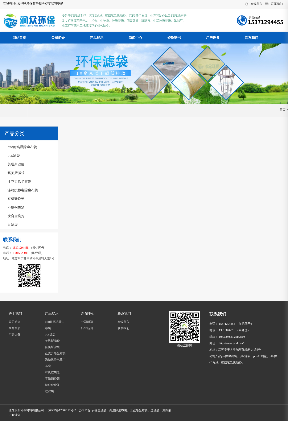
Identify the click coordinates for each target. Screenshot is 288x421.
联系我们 (251, 38)
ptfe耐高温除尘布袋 (22, 147)
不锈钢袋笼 (16, 207)
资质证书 (174, 38)
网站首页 (19, 38)
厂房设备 (212, 38)
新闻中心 (135, 38)
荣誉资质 (14, 328)
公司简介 (58, 38)
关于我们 (15, 313)
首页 (282, 109)
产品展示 (96, 38)
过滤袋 (13, 224)
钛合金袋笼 (16, 216)
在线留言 (123, 321)
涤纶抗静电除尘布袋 (23, 190)
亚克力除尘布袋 (19, 181)
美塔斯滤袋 (16, 164)
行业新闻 (87, 328)
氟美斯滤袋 (16, 173)
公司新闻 (87, 321)
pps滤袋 (14, 155)
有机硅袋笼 (16, 199)
